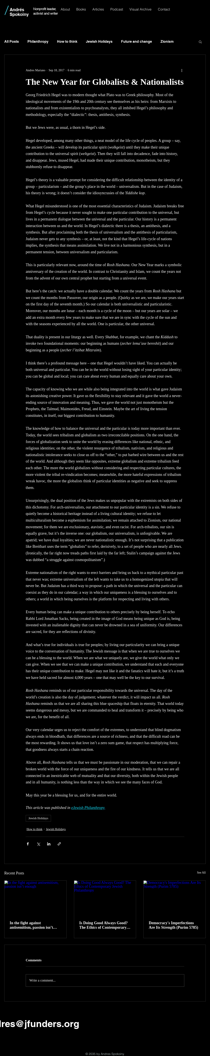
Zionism (167, 41)
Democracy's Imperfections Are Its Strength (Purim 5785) (173, 925)
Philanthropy (37, 41)
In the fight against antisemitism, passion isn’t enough (31, 925)
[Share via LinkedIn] (49, 844)
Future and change (136, 41)
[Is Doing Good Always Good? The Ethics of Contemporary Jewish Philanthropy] (105, 898)
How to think (67, 41)
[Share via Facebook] (28, 844)
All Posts (11, 41)
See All (201, 872)
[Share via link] (59, 844)
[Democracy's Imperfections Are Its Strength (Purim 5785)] (175, 898)
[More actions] (181, 70)
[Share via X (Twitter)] (38, 844)
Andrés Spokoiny (19, 12)
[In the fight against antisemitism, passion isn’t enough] (35, 898)
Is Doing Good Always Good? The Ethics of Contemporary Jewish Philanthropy (103, 925)
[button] (200, 41)
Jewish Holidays (99, 41)
